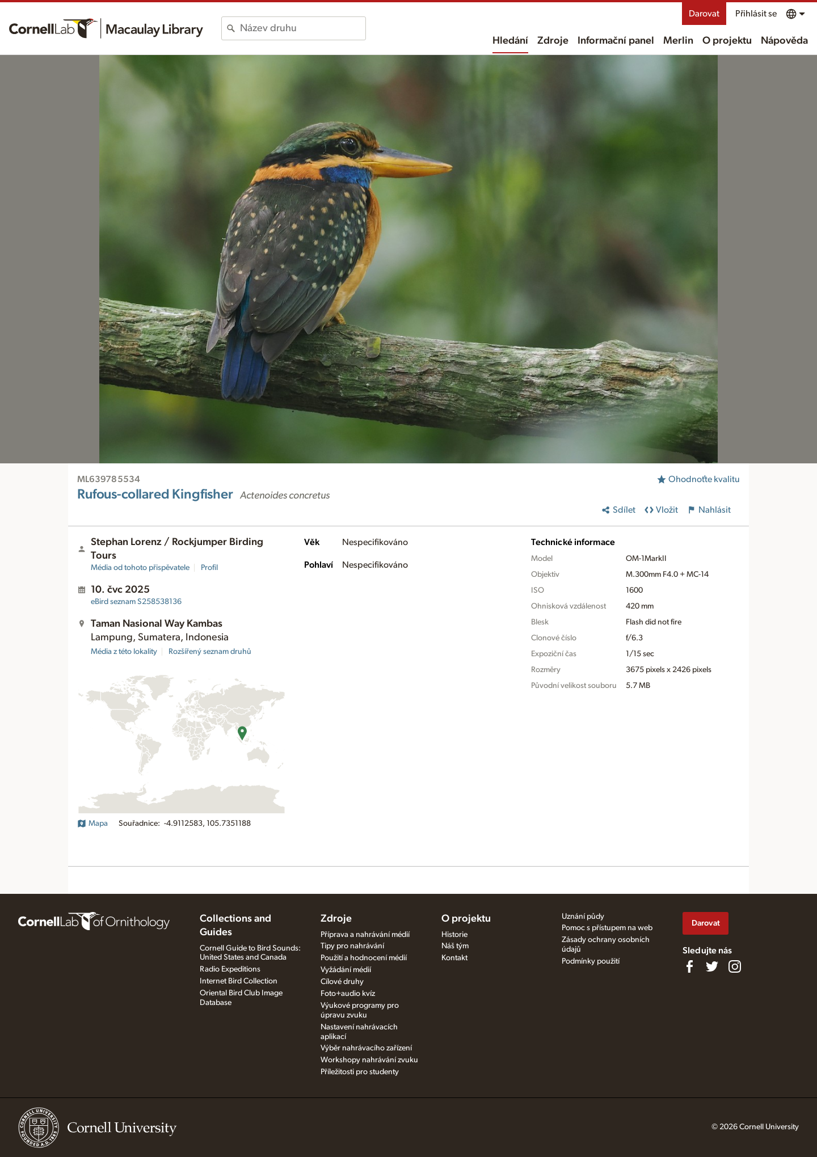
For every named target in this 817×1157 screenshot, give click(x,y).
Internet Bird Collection (238, 981)
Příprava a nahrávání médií (365, 935)
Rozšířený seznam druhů (210, 652)
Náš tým (455, 946)
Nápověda (784, 41)
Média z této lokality (124, 652)
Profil (209, 568)
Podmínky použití (591, 961)
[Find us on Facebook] (689, 966)
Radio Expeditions (230, 969)
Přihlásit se (756, 13)
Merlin (678, 41)
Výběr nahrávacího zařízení (366, 1048)
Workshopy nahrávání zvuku (369, 1060)
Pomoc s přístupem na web (607, 928)
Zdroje (552, 41)
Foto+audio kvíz (348, 994)
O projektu (727, 41)
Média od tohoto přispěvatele (140, 568)
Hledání (510, 41)
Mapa (92, 823)
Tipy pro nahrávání (352, 946)
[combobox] (302, 28)
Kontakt (454, 958)
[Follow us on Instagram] (735, 966)
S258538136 (136, 602)
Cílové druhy (342, 982)
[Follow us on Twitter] (712, 966)
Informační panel (616, 41)
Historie (454, 935)
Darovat (704, 13)
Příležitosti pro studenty (360, 1072)
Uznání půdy (583, 916)
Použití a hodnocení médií (364, 958)
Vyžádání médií (346, 970)
